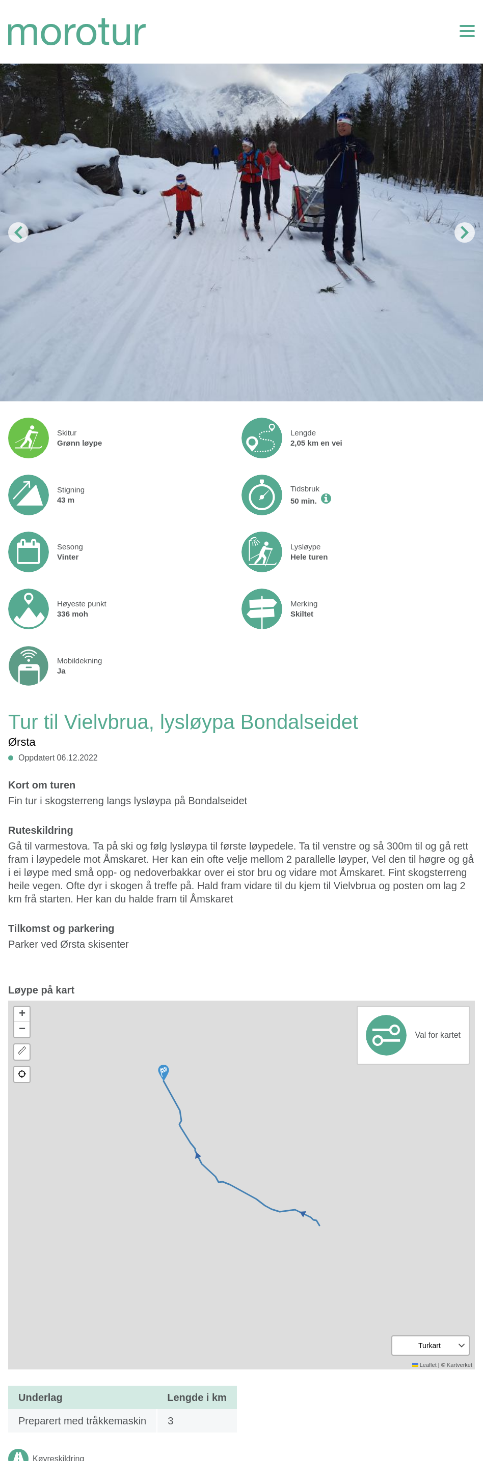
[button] (163, 1073)
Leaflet (424, 1365)
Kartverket (459, 1365)
